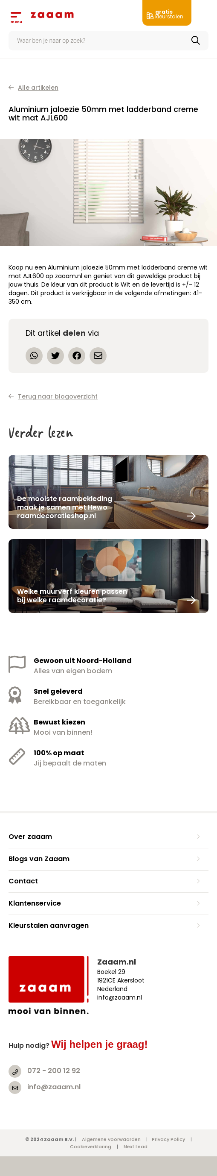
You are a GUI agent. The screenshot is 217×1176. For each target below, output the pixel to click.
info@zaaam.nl (54, 1087)
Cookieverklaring (90, 1146)
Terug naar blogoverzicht (53, 396)
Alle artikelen (33, 87)
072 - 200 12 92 (53, 1071)
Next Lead (136, 1146)
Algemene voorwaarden (111, 1139)
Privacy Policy (168, 1139)
